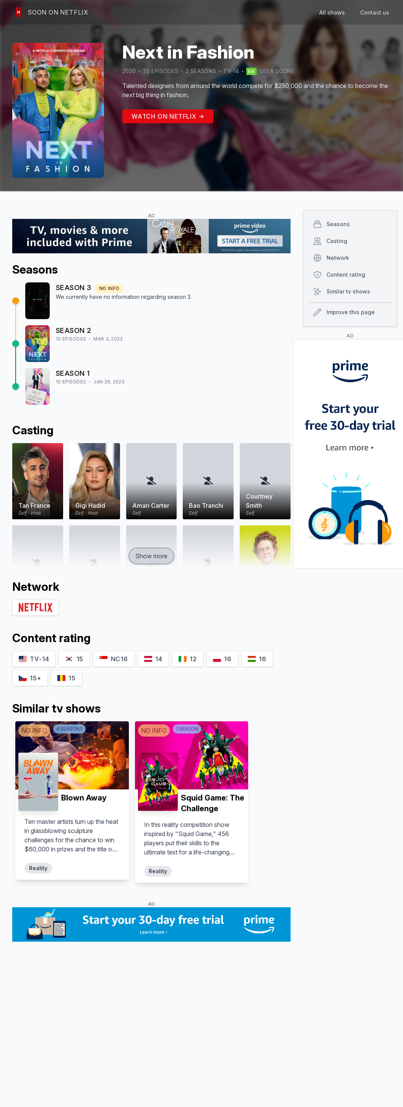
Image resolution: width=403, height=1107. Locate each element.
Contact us (374, 12)
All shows (332, 12)
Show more (151, 556)
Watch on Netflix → (168, 116)
